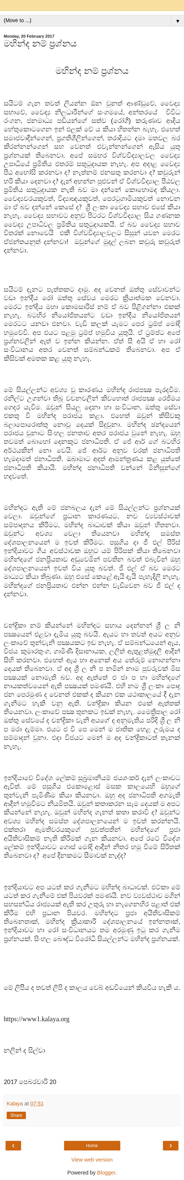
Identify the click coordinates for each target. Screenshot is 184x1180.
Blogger (106, 1173)
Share (16, 1115)
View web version (92, 1160)
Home (92, 1145)
